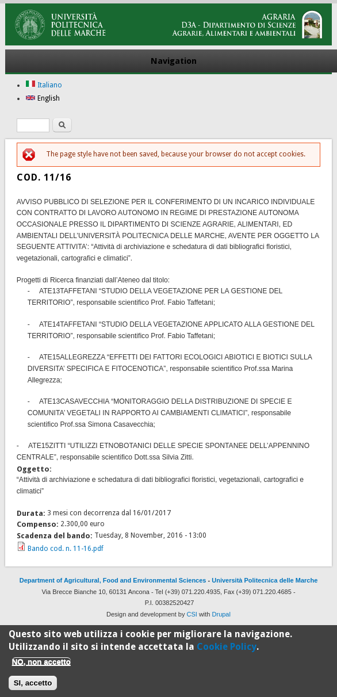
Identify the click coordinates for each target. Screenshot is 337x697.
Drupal (221, 614)
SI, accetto (33, 687)
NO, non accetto (41, 665)
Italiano (43, 85)
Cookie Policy (226, 650)
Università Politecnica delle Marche (264, 580)
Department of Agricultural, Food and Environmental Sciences (113, 580)
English (42, 98)
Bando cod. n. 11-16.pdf (66, 549)
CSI (192, 614)
